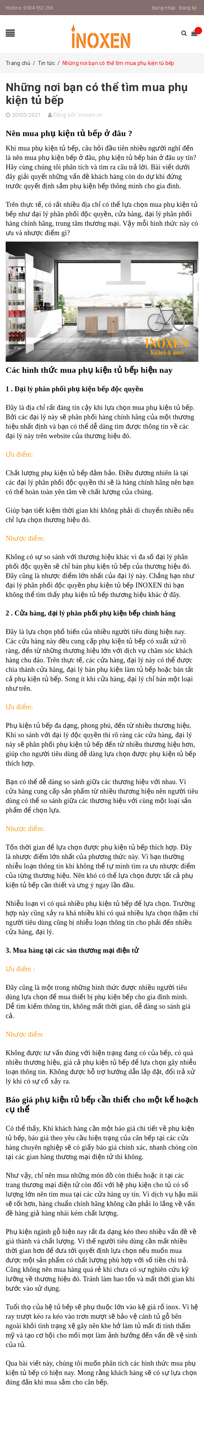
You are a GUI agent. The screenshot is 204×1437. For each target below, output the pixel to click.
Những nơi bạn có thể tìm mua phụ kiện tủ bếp (97, 94)
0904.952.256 (38, 8)
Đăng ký (187, 8)
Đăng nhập (163, 8)
